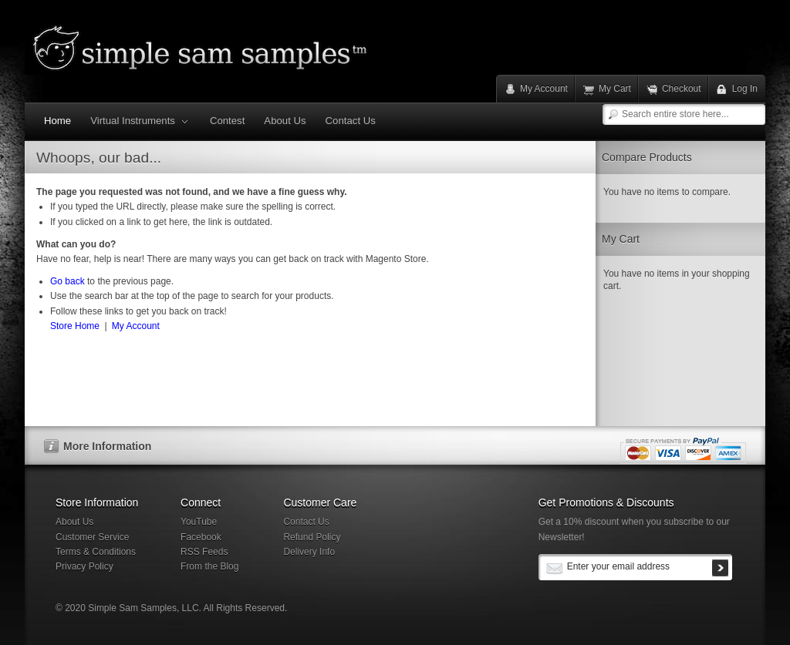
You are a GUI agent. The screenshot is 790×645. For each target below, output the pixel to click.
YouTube (199, 521)
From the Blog (209, 566)
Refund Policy (311, 537)
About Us (74, 521)
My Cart (615, 88)
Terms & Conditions (96, 551)
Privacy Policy (84, 566)
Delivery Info (309, 551)
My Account (544, 88)
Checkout (681, 88)
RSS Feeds (204, 551)
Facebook (201, 537)
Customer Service (92, 537)
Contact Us (306, 521)
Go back (67, 281)
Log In (745, 88)
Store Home (75, 326)
